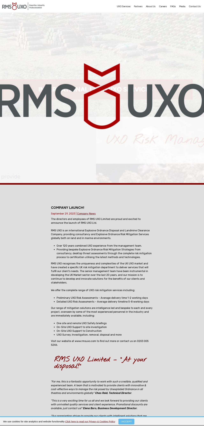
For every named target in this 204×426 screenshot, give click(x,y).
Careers (163, 6)
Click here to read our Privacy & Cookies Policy (90, 421)
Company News (86, 213)
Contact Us (195, 6)
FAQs (173, 6)
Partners (138, 6)
